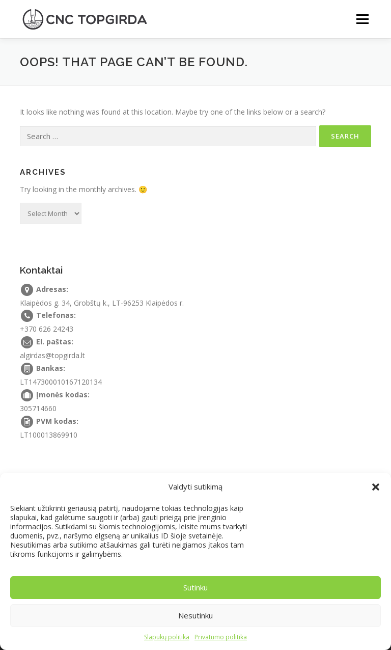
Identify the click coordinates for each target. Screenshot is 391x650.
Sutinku (195, 587)
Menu (362, 18)
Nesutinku (195, 615)
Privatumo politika (220, 637)
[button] (376, 487)
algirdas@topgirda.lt (52, 355)
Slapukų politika (166, 637)
